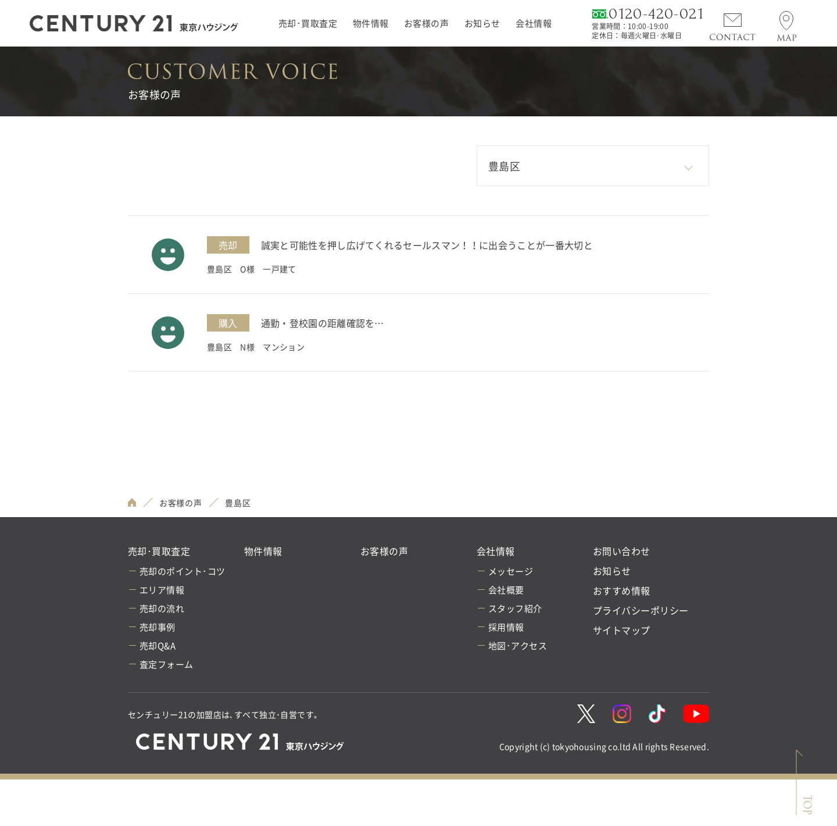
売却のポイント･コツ (183, 571)
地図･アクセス (517, 645)
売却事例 (158, 627)
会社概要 (506, 589)
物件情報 (371, 23)
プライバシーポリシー (641, 610)
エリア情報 (162, 589)
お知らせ (482, 23)
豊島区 (238, 503)
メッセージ (510, 571)
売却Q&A (158, 645)
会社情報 (534, 23)
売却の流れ (162, 608)
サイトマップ (621, 630)
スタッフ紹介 (515, 608)
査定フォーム (167, 664)
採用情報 (506, 627)
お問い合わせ (621, 551)
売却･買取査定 (307, 23)
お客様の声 (426, 23)
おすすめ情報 (621, 590)
